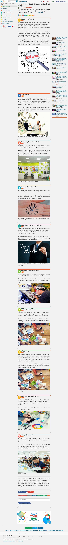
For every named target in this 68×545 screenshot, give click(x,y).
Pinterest (13, 26)
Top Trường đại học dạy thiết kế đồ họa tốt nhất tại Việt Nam (61, 77)
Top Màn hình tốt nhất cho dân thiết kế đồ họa (61, 43)
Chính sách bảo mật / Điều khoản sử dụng (10, 541)
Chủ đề (60, 533)
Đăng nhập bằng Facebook (24, 503)
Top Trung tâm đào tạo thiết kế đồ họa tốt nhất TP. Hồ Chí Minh (61, 72)
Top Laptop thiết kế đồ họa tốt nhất (61, 110)
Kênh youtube (54, 533)
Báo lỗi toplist (30, 491)
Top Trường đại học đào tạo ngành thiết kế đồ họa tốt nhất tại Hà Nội (61, 68)
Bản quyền (25, 533)
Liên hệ (64, 533)
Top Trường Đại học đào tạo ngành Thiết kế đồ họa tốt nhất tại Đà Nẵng (61, 96)
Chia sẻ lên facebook (22, 491)
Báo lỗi (31, 7)
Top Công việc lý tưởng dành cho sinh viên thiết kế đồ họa (61, 50)
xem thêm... (41, 12)
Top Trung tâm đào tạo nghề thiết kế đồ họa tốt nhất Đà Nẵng (61, 38)
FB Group (43, 533)
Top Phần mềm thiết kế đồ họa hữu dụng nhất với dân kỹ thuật (61, 114)
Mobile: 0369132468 (11, 533)
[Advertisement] (34, 84)
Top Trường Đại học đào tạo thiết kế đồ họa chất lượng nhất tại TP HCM (61, 105)
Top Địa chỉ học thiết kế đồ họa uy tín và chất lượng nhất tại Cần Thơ (61, 91)
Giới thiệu (4, 533)
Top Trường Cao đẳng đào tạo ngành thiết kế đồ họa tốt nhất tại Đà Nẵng (61, 87)
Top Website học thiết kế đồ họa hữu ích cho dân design (61, 82)
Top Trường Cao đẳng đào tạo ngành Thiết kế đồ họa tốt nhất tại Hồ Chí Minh (61, 59)
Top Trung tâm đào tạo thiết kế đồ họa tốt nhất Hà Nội (61, 46)
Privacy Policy (20, 541)
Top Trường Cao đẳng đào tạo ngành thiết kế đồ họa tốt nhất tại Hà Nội (61, 54)
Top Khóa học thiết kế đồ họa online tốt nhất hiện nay (61, 64)
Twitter (11, 26)
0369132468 (9, 537)
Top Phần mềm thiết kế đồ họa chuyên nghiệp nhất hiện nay (61, 101)
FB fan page (49, 533)
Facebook (9, 26)
